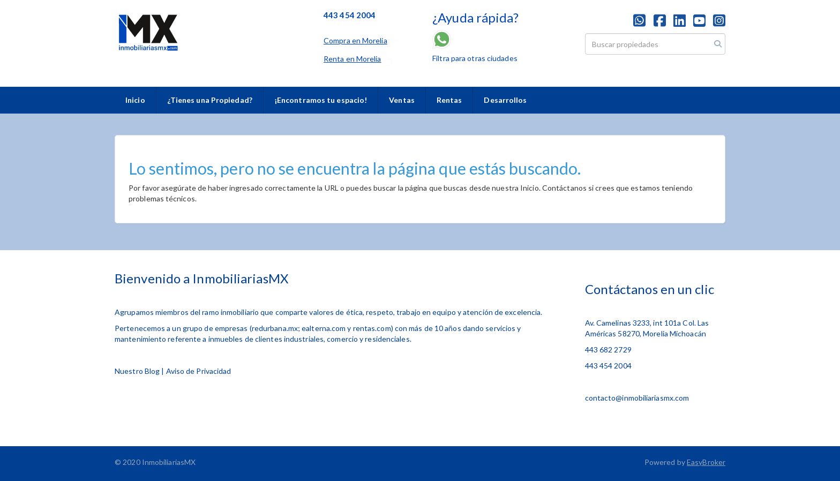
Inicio (135, 99)
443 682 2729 (608, 349)
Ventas (402, 99)
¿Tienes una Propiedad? (209, 99)
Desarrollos (505, 99)
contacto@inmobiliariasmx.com (637, 397)
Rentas (449, 99)
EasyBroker (706, 462)
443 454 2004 (608, 365)
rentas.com (372, 328)
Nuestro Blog (137, 370)
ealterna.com (324, 328)
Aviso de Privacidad (198, 370)
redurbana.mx (275, 328)
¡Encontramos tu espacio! (320, 99)
